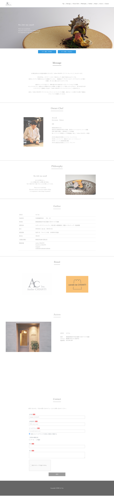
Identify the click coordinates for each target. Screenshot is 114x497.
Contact (107, 3)
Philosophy (83, 3)
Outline (90, 3)
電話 (38, 444)
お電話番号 (32, 426)
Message (68, 3)
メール (31, 444)
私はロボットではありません (38, 471)
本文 (30, 455)
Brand (95, 3)
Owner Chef (76, 3)
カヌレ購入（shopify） (67, 51)
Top (63, 3)
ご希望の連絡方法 (33, 442)
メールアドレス (33, 433)
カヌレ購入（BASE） (47, 51)
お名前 (30, 419)
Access (101, 3)
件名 (30, 448)
